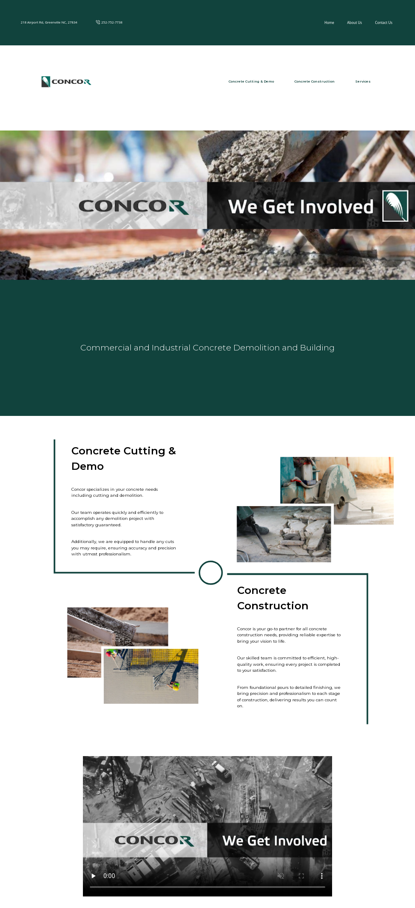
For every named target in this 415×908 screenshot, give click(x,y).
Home (329, 22)
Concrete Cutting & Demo (251, 81)
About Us (354, 22)
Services (363, 81)
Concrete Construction (314, 81)
